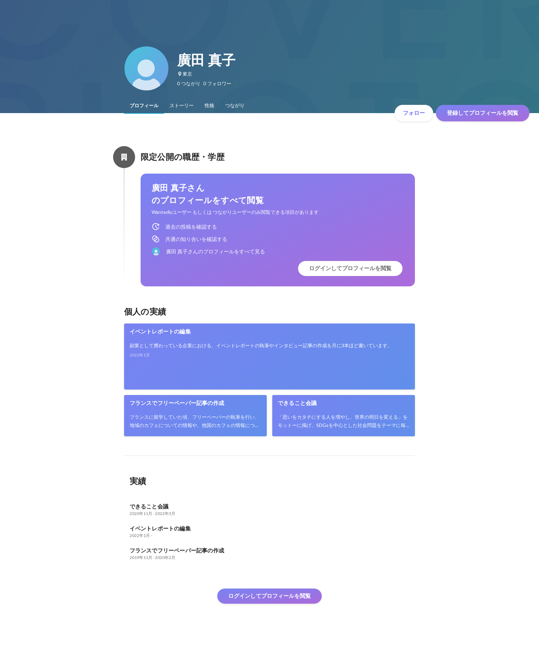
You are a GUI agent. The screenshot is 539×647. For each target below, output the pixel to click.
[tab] (144, 105)
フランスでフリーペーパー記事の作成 (177, 403)
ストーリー (181, 105)
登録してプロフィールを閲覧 (482, 113)
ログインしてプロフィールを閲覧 (350, 268)
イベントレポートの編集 (160, 332)
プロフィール (144, 105)
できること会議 (297, 403)
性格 (209, 105)
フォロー (414, 113)
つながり (234, 105)
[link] (269, 357)
